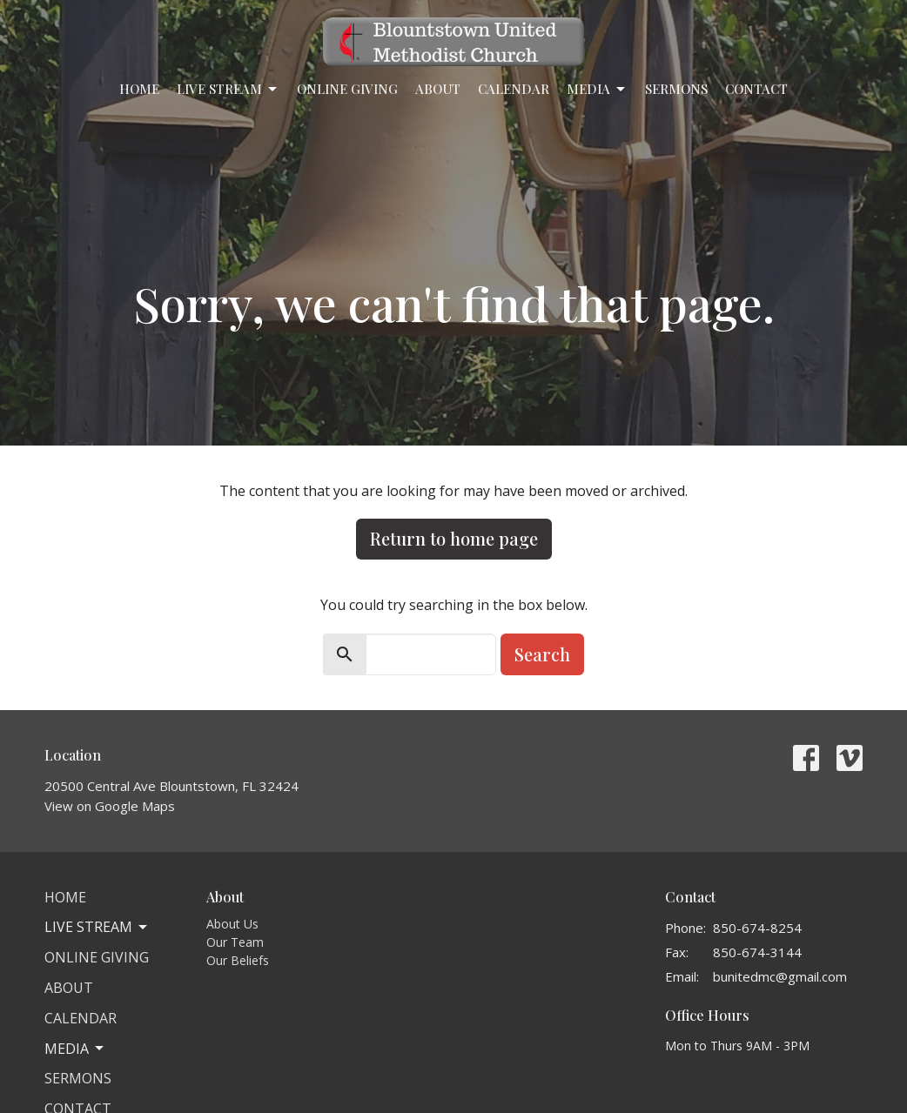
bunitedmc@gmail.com (780, 976)
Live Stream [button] (97, 926)
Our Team (235, 942)
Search (542, 654)
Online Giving (347, 88)
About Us (232, 923)
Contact (756, 88)
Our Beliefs (237, 960)
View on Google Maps (109, 806)
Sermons (676, 88)
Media (597, 89)
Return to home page (454, 538)
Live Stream (228, 89)
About (437, 88)
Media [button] (75, 1048)
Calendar (513, 88)
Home (139, 88)
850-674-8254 (757, 927)
